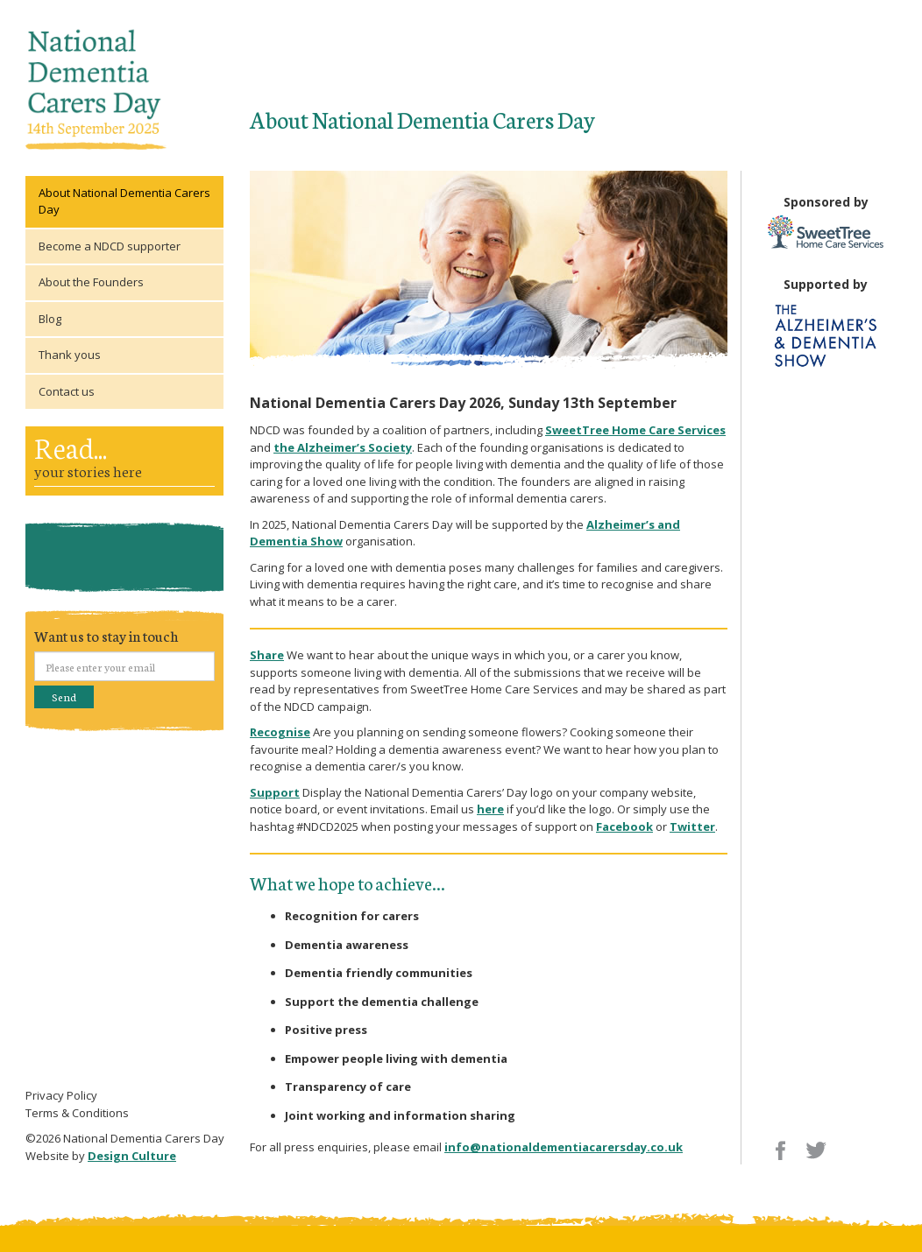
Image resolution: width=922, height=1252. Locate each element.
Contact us (67, 391)
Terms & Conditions (77, 1113)
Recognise (280, 732)
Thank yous (70, 354)
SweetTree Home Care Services (635, 430)
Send (64, 696)
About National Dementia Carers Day (124, 201)
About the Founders (91, 282)
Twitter (692, 826)
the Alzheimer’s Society (342, 447)
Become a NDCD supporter (110, 246)
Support (275, 792)
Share (267, 655)
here (490, 809)
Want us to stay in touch (106, 635)
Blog (50, 319)
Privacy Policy (61, 1095)
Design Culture (132, 1156)
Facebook (624, 826)
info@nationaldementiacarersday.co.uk (563, 1147)
